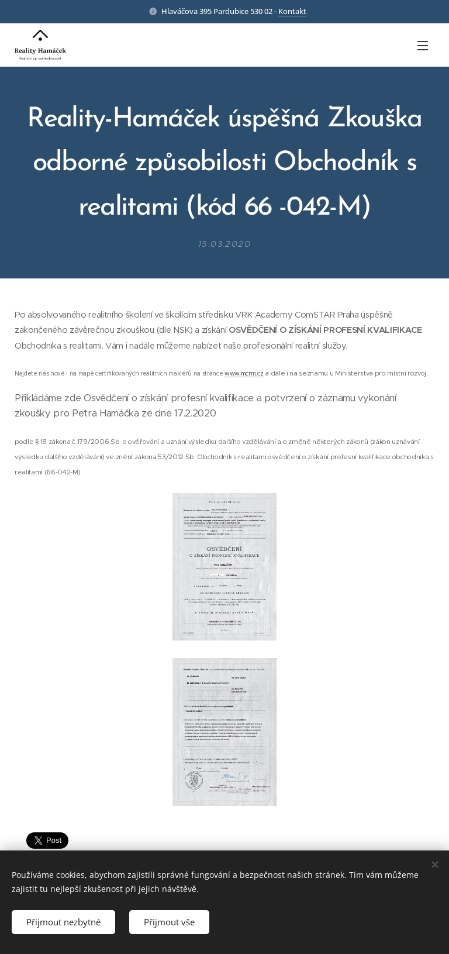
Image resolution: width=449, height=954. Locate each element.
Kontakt (292, 11)
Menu (422, 45)
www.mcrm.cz (243, 373)
